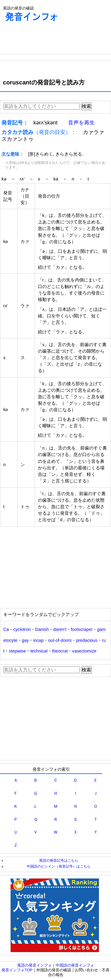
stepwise (17, 651)
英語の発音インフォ (34, 965)
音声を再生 (81, 123)
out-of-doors (60, 640)
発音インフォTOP (17, 970)
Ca (6, 629)
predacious (86, 640)
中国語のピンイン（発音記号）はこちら (59, 866)
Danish (42, 629)
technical (38, 651)
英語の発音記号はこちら (58, 860)
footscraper (82, 629)
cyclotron (22, 629)
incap (38, 640)
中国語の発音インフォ (75, 965)
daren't (60, 629)
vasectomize (84, 651)
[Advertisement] (47, 39)
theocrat (60, 651)
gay (25, 640)
